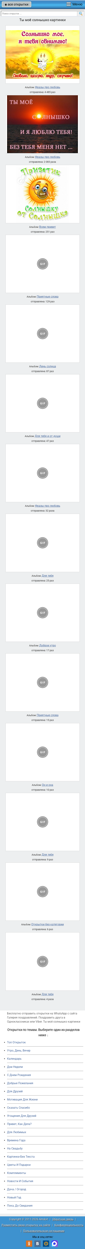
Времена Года (16, 1140)
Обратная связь (63, 1219)
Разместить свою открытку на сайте (26, 1225)
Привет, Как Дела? (19, 1124)
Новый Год (14, 1197)
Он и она (47, 785)
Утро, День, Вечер (18, 1050)
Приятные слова (47, 296)
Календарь (14, 1058)
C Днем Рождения (19, 1075)
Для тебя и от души (47, 436)
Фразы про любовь (47, 87)
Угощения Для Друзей (21, 1116)
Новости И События (20, 1181)
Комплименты (16, 1173)
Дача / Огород (16, 1189)
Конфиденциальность (68, 1225)
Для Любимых (16, 1132)
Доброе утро (47, 645)
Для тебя (48, 575)
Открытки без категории (47, 924)
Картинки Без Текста (21, 1156)
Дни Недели (15, 1067)
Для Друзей (15, 1091)
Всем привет (47, 227)
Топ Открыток (16, 1042)
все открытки (16, 4)
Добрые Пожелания (20, 1083)
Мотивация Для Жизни (22, 1099)
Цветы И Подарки (19, 1164)
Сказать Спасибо (18, 1107)
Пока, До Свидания (20, 1205)
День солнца (47, 366)
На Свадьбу (15, 1148)
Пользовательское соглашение (43, 1231)
